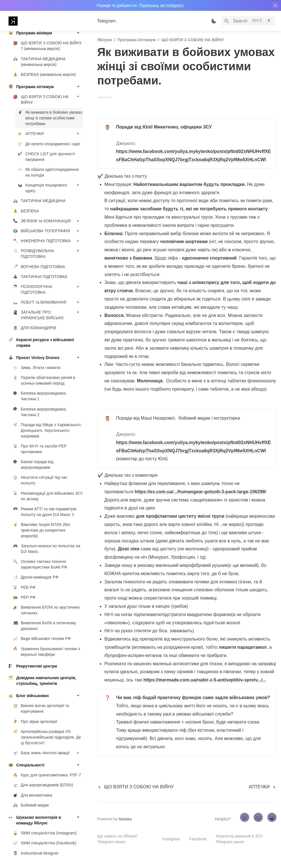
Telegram (106, 20)
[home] (48, 21)
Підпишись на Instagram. (162, 5)
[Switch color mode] (213, 21)
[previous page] (135, 787)
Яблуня (104, 40)
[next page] (262, 787)
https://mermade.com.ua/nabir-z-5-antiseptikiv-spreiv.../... (204, 679)
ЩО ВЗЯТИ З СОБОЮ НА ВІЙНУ (192, 40)
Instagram (171, 839)
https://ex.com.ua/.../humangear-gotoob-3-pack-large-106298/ (200, 491)
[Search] (248, 21)
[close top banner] (275, 5)
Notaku (125, 819)
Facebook (197, 839)
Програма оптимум (136, 40)
